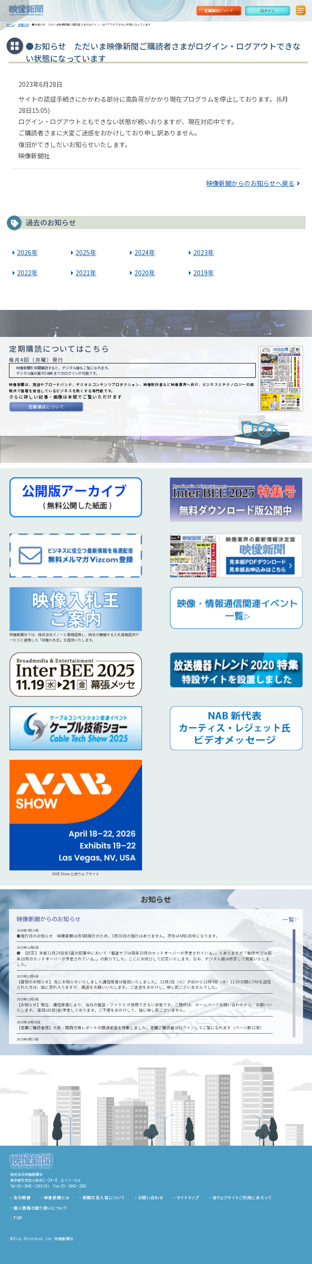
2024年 (144, 252)
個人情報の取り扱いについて (40, 1208)
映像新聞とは (57, 1198)
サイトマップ (188, 1198)
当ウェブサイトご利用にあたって (242, 1198)
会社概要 (22, 1198)
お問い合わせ (151, 1198)
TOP (17, 1218)
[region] (156, 983)
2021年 (86, 272)
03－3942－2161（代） (33, 1185)
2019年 (203, 272)
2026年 (27, 252)
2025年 (86, 252)
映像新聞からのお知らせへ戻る (250, 183)
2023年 (203, 252)
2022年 (27, 272)
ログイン (267, 10)
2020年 (144, 272)
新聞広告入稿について (104, 1198)
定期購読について (219, 10)
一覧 (290, 919)
